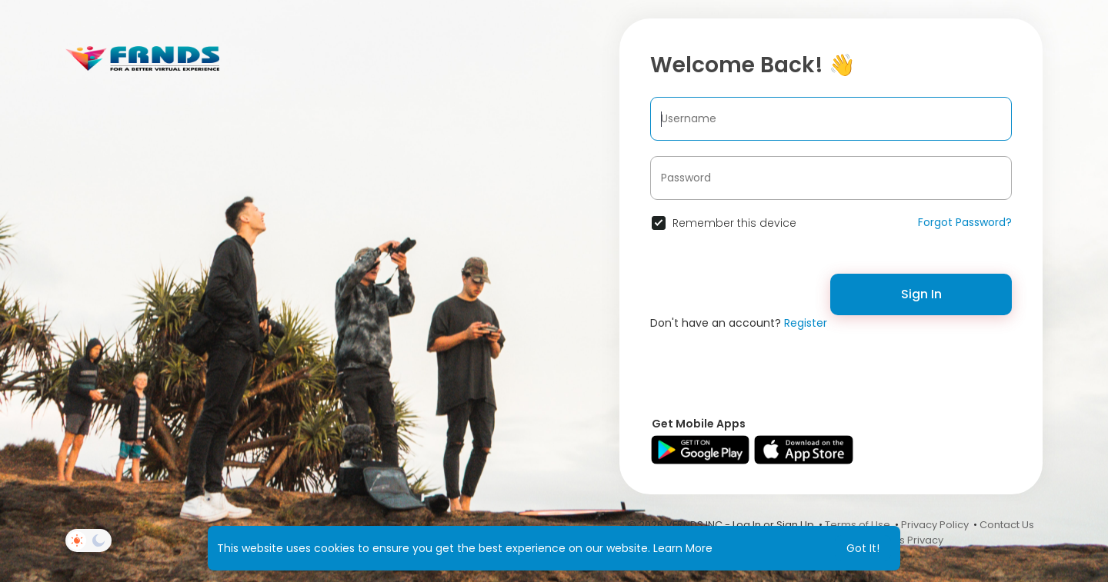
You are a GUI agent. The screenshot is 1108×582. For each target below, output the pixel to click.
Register (805, 323)
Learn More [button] (683, 548)
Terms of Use (857, 524)
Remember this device (734, 223)
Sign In (921, 294)
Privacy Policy (935, 524)
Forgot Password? (965, 222)
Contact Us (1007, 524)
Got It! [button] (862, 548)
